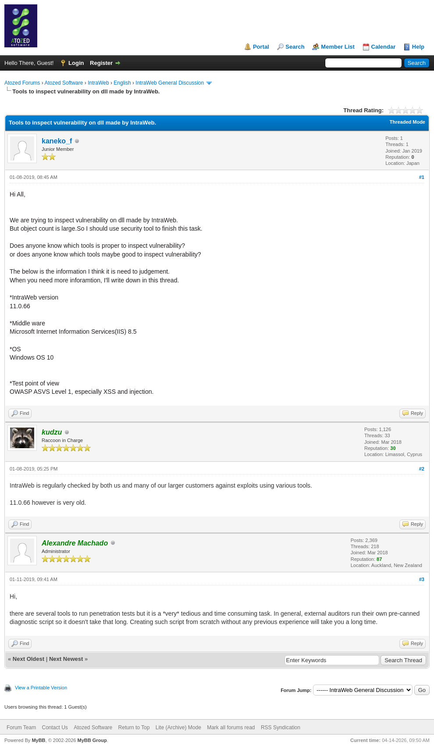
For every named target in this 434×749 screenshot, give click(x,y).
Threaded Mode (407, 122)
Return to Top (134, 727)
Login (76, 63)
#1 (421, 177)
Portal (261, 46)
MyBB (38, 740)
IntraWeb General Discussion (169, 83)
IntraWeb (98, 83)
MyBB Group (92, 740)
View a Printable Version (41, 687)
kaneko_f (57, 141)
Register (101, 63)
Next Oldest (28, 659)
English (122, 83)
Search (294, 46)
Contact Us (55, 727)
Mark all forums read (231, 727)
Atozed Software (63, 83)
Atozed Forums (22, 83)
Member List (338, 46)
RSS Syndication (280, 727)
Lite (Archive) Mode (178, 727)
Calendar (383, 46)
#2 (421, 468)
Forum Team (21, 727)
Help (418, 46)
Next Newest (66, 659)
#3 (421, 579)
